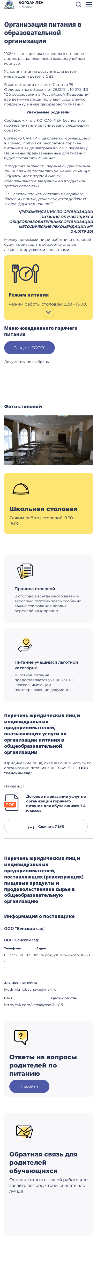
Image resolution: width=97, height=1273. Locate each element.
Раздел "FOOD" (29, 347)
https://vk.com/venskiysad (27, 1005)
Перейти (29, 1086)
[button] (78, 4)
